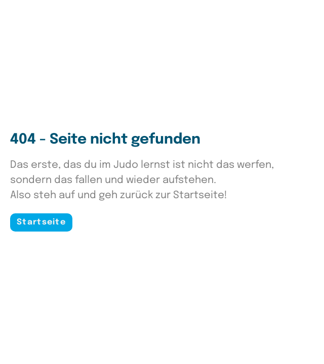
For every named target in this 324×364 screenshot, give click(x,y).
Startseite (41, 222)
